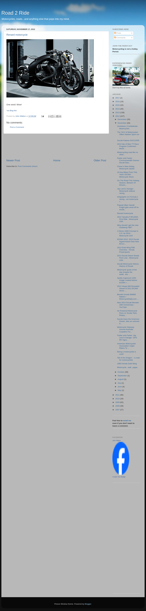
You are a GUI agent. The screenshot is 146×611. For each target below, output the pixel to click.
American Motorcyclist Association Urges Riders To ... (126, 346)
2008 (117, 406)
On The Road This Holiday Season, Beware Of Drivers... (128, 182)
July (120, 383)
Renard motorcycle (17, 34)
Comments (119, 38)
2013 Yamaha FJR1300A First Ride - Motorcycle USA (127, 219)
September (122, 376)
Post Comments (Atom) (27, 166)
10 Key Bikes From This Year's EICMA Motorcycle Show (127, 174)
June (120, 387)
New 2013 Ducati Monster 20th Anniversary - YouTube (128, 305)
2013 (117, 112)
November (122, 123)
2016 (117, 101)
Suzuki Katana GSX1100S (128, 140)
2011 (117, 395)
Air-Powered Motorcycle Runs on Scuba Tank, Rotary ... (127, 313)
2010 (117, 399)
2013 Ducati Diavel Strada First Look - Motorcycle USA (128, 258)
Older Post (100, 160)
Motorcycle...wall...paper (127, 367)
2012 (117, 116)
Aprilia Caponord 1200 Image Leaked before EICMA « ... (127, 280)
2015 (117, 105)
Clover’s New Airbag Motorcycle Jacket (125, 167)
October (121, 372)
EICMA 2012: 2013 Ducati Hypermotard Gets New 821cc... (128, 241)
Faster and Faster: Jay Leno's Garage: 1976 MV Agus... (127, 337)
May (120, 390)
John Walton (116, 440)
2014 (117, 109)
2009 (117, 402)
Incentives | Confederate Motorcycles (127, 127)
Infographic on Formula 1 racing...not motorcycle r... (127, 199)
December (122, 119)
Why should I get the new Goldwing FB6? (127, 226)
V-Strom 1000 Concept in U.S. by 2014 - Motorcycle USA (127, 233)
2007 (117, 410)
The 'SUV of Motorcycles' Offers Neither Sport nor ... (128, 134)
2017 (117, 98)
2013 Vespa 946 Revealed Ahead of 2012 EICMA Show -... (128, 288)
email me (127, 421)
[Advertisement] (56, 146)
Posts (117, 33)
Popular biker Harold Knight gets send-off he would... (128, 207)
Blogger (88, 604)
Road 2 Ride (15, 13)
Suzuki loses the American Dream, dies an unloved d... (128, 321)
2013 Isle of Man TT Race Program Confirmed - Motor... (128, 146)
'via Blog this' (11, 110)
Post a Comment (17, 127)
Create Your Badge (118, 477)
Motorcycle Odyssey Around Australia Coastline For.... (125, 329)
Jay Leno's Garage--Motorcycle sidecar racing (126, 191)
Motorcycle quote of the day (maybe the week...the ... (127, 272)
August (121, 379)
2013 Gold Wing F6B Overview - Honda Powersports (126, 249)
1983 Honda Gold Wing (127, 364)
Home (56, 160)
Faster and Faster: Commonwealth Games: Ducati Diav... (128, 160)
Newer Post (13, 160)
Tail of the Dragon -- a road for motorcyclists (128, 359)
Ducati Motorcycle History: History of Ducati (128, 265)
